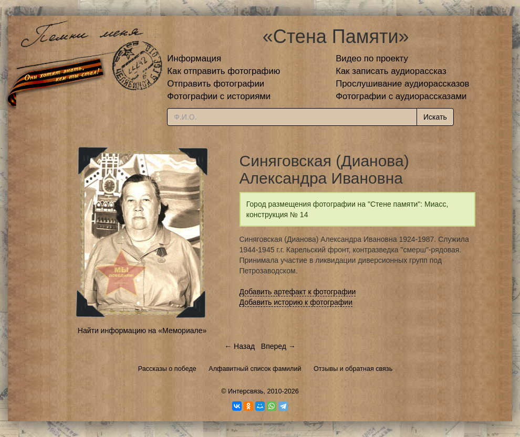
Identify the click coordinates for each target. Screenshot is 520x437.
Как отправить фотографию (223, 71)
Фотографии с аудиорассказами (401, 96)
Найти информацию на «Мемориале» (142, 330)
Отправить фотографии (215, 84)
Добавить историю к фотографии (296, 302)
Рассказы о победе (167, 368)
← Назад (239, 346)
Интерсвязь (246, 391)
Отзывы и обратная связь (353, 368)
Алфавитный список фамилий (255, 368)
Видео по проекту (372, 58)
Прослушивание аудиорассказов (402, 84)
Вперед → (278, 346)
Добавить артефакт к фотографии (298, 291)
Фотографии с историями (219, 96)
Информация (194, 58)
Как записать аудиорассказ (391, 71)
